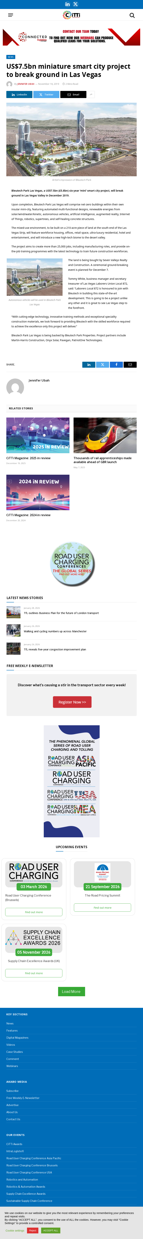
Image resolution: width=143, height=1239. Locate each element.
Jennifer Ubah (26, 84)
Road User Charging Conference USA (29, 1172)
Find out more (34, 912)
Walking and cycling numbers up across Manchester (55, 631)
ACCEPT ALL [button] (50, 1230)
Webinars (12, 1066)
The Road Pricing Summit (102, 895)
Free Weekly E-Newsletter (22, 1098)
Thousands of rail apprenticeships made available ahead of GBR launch (103, 460)
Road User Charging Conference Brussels (32, 1165)
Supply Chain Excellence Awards (26, 1193)
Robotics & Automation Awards (25, 1186)
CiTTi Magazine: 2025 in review (28, 458)
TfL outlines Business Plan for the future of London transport (61, 613)
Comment (12, 1058)
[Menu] (10, 15)
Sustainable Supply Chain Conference (29, 1200)
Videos (10, 1044)
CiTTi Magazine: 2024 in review (28, 515)
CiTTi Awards (14, 1144)
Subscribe (12, 1090)
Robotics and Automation (22, 1179)
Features (12, 1030)
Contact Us (13, 1119)
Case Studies (14, 1051)
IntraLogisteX (15, 1151)
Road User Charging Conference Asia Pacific (33, 1158)
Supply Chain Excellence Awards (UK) (34, 961)
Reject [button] (32, 1230)
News (11, 57)
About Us (12, 1112)
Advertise (12, 1105)
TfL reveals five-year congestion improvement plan (55, 649)
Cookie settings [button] (15, 1230)
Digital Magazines (17, 1037)
